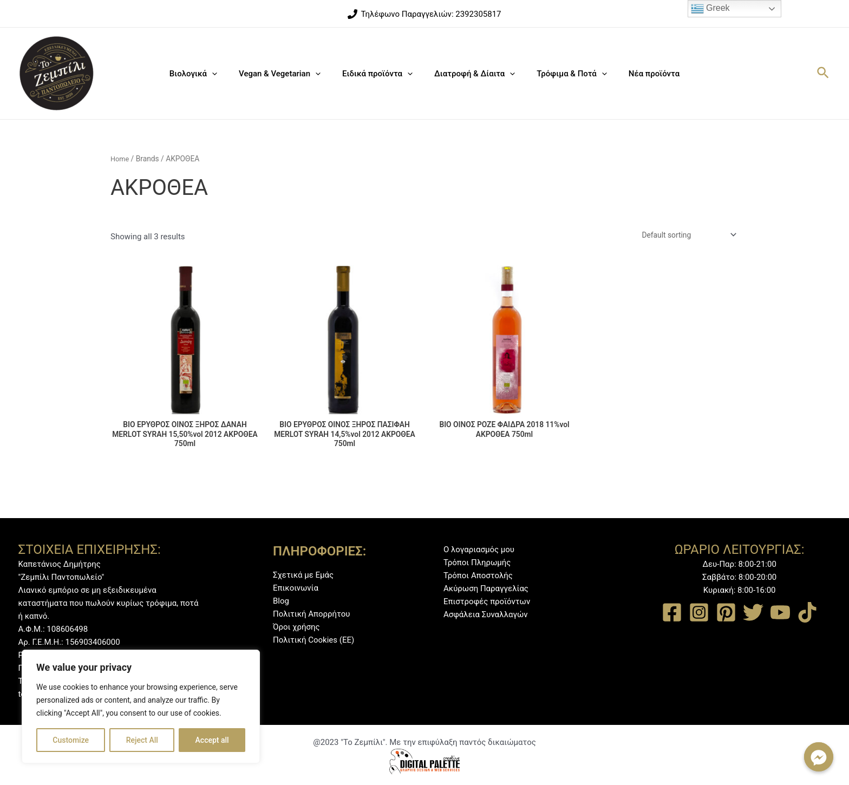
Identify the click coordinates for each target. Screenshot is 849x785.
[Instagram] (699, 613)
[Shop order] (683, 236)
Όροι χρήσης (296, 627)
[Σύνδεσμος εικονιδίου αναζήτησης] (823, 73)
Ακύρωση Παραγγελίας (485, 589)
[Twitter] (753, 613)
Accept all (212, 740)
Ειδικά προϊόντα (380, 73)
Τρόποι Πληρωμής (477, 563)
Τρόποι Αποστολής (478, 576)
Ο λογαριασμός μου (478, 550)
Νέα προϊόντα (640, 73)
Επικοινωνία (295, 588)
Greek (710, 8)
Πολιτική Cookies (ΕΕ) (313, 640)
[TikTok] (807, 613)
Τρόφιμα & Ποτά (563, 73)
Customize (71, 740)
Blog (281, 601)
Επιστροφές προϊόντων (486, 602)
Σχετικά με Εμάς (303, 575)
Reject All (142, 740)
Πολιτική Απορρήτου (311, 614)
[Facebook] (672, 613)
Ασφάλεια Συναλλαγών (485, 615)
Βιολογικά (207, 73)
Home (120, 158)
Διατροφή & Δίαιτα (472, 73)
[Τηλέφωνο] (424, 14)
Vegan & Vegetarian (288, 73)
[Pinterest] (726, 613)
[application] (225, 73)
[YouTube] (780, 613)
